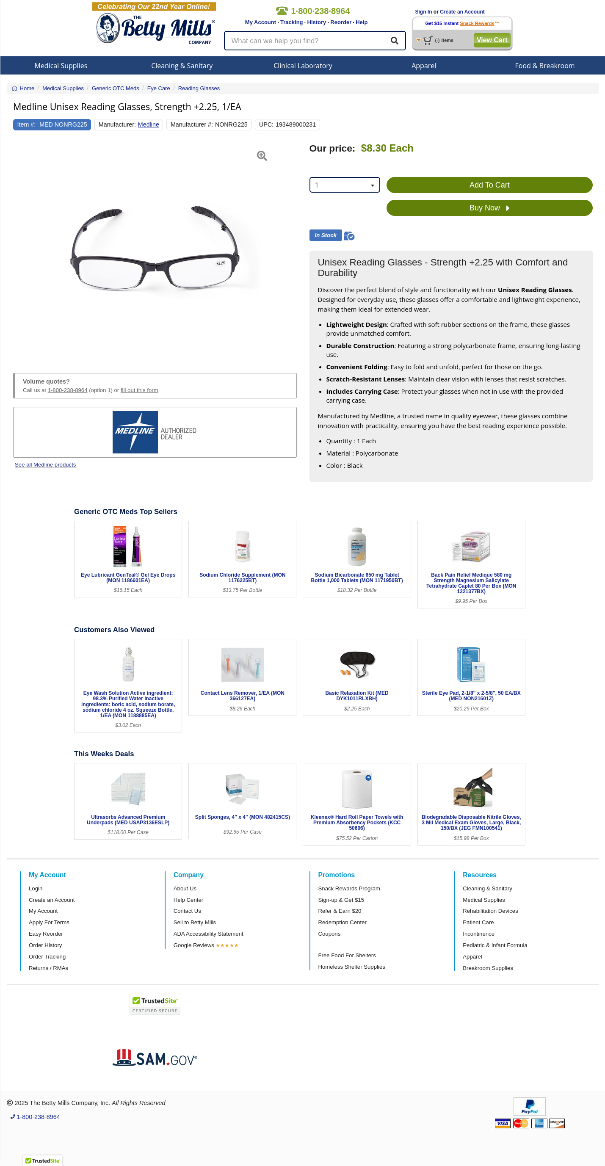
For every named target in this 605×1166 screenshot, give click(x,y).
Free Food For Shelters (347, 955)
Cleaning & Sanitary (182, 65)
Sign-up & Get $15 (341, 900)
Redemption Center (342, 922)
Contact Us (187, 911)
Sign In (423, 12)
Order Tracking (47, 956)
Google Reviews (194, 945)
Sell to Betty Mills (195, 922)
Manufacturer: (117, 124)
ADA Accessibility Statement (208, 934)
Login (35, 888)
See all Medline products (45, 464)
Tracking (291, 22)
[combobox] (344, 185)
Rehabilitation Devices (490, 911)
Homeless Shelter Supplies (351, 967)
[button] (23, 248)
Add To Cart (490, 185)
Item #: (26, 124)
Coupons (329, 934)
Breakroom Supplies (488, 968)
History (316, 22)
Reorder (340, 22)
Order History (45, 945)
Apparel (424, 65)
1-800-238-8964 (68, 390)
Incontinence (478, 934)
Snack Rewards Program (349, 888)
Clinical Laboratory (302, 65)
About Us (185, 888)
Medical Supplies (60, 65)
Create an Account (462, 12)
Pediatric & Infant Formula (495, 945)
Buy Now (490, 208)
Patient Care (478, 922)
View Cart (492, 40)
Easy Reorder (46, 934)
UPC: (266, 124)
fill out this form (139, 390)
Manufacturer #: (192, 124)
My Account (260, 22)
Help (361, 22)
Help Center (188, 900)
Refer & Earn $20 (340, 911)
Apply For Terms (49, 922)
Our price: (332, 148)
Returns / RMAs (48, 968)
